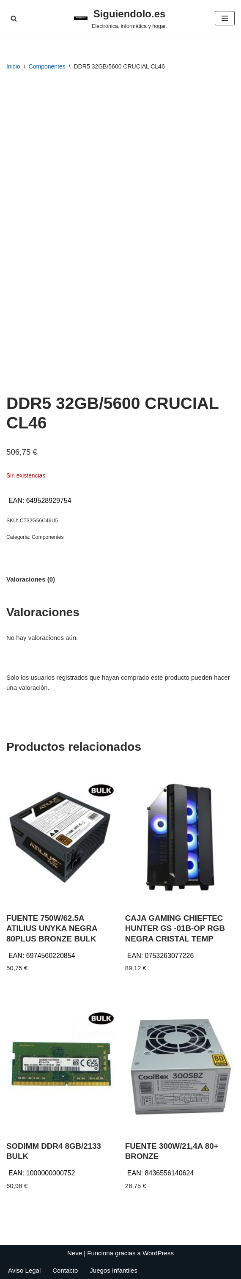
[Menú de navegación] (225, 18)
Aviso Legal (24, 1270)
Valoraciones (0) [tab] (30, 579)
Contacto (65, 1270)
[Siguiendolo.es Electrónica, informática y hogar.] (120, 18)
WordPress (158, 1253)
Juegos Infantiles (113, 1270)
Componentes (47, 66)
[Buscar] (14, 18)
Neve (74, 1253)
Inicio (13, 66)
